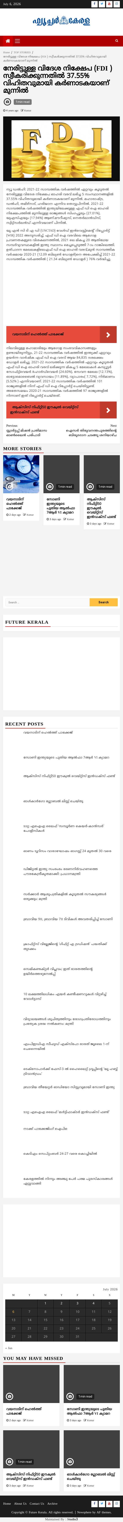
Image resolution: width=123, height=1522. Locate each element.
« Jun (8, 1348)
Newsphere (84, 1513)
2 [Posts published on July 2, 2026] (61, 1304)
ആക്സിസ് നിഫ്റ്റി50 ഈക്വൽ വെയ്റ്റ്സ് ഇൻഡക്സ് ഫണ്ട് (30, 1477)
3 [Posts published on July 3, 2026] (77, 1304)
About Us (20, 1504)
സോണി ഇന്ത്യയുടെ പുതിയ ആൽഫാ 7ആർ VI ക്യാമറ (61, 506)
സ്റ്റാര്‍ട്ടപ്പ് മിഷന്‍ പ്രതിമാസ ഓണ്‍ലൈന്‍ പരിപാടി (34, 430)
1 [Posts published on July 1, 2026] (45, 1304)
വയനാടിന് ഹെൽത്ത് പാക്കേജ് (15, 504)
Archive (52, 1504)
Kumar (27, 110)
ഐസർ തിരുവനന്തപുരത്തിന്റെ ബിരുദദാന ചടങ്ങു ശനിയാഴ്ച (89, 430)
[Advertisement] (61, 294)
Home (7, 1504)
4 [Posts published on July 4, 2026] (94, 1304)
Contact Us (37, 1504)
